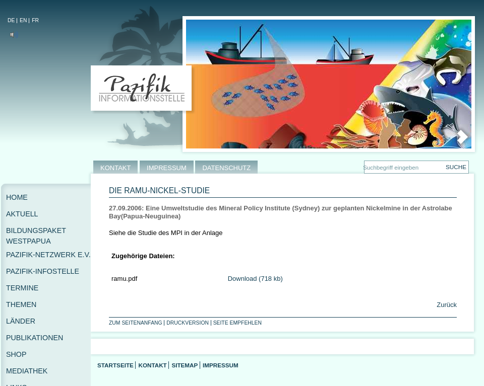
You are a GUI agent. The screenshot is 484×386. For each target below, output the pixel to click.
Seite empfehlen (237, 323)
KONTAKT (115, 168)
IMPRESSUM (167, 168)
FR (35, 20)
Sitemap (184, 365)
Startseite (115, 365)
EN (23, 20)
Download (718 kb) (255, 278)
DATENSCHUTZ (226, 168)
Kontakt (152, 365)
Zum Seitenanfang (135, 323)
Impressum (220, 365)
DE (11, 20)
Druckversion (187, 323)
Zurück (446, 304)
